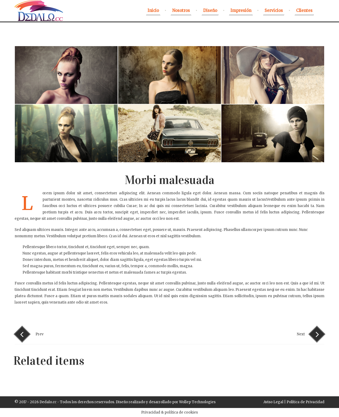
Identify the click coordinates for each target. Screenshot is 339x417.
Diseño (210, 10)
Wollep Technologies (197, 402)
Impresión (240, 10)
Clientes (304, 10)
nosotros (181, 10)
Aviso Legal (273, 402)
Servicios (274, 10)
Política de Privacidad (305, 402)
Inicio (153, 10)
